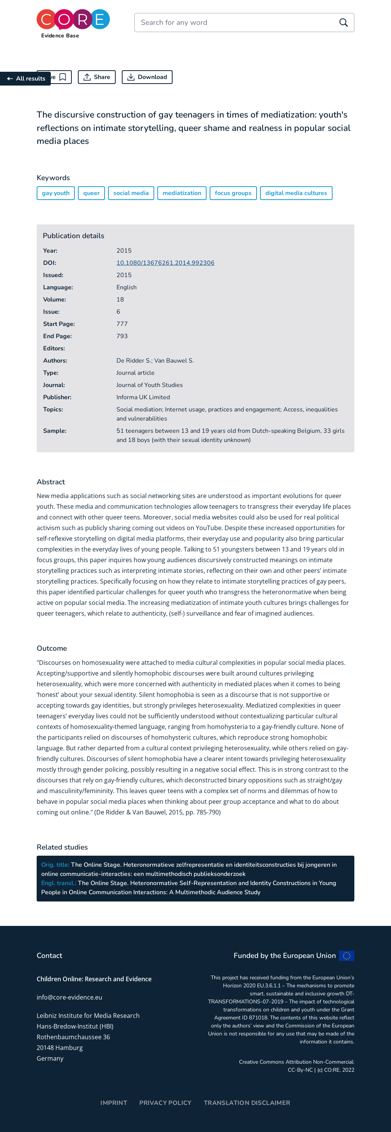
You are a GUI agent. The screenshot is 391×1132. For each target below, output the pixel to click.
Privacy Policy (165, 1103)
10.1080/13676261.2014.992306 (165, 263)
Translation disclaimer (247, 1103)
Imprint (113, 1103)
